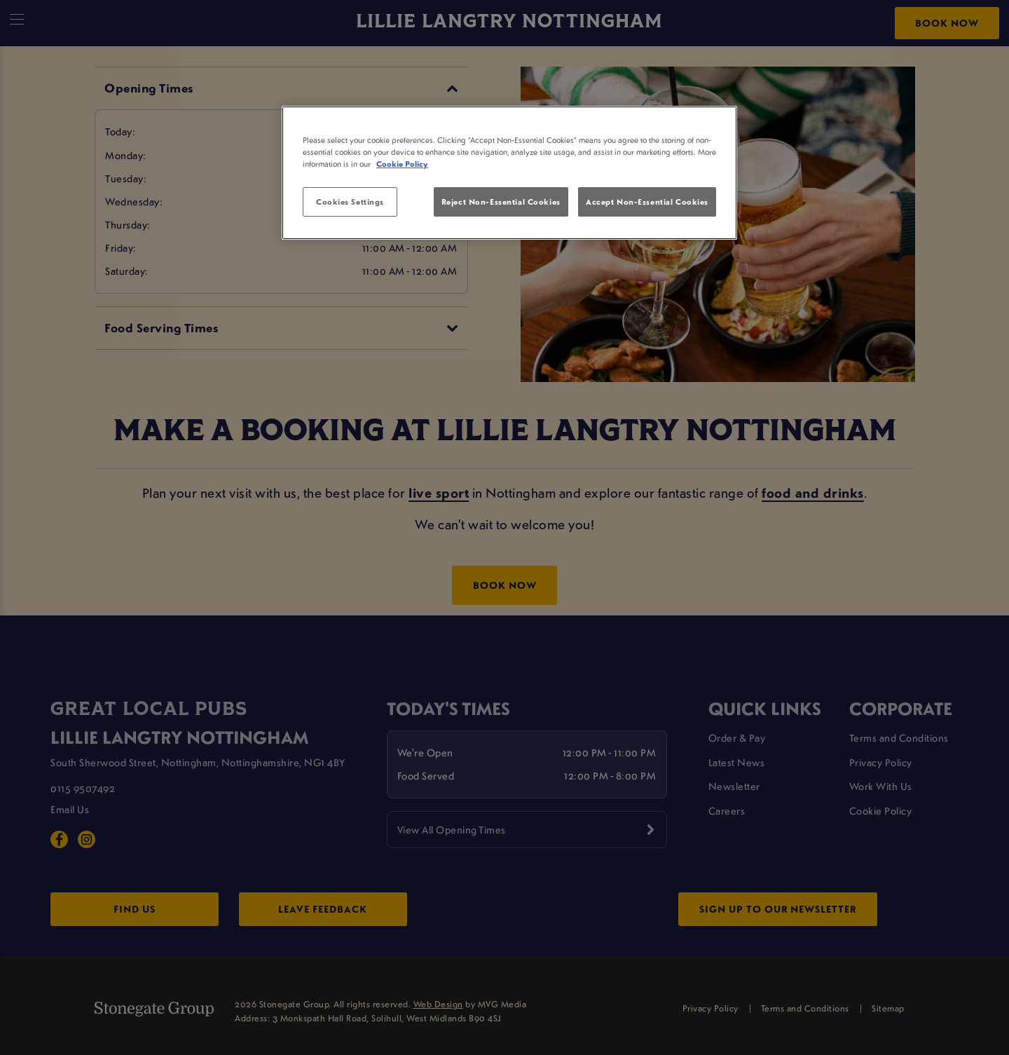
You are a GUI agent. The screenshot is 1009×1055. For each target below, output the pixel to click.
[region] (509, 173)
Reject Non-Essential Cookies (501, 201)
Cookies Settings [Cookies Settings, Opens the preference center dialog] (350, 201)
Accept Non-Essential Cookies (647, 201)
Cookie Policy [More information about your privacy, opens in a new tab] (402, 163)
